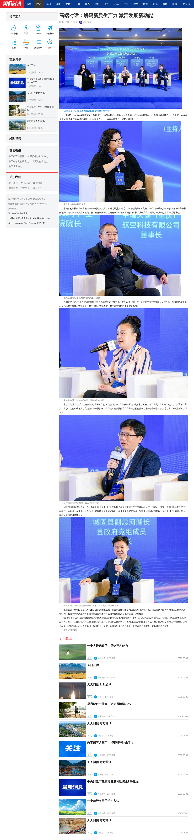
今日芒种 (31, 65)
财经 (135, 4)
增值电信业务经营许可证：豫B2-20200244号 (27, 204)
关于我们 (13, 183)
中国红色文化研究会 (19, 161)
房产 (106, 4)
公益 (77, 4)
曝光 (87, 4)
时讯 (38, 4)
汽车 (116, 4)
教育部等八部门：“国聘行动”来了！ (110, 742)
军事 (174, 4)
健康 (58, 4)
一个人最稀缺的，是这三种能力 (107, 645)
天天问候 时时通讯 (36, 93)
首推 (29, 4)
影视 (155, 4)
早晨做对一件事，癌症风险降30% (109, 704)
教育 (67, 4)
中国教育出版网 (16, 156)
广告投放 (25, 188)
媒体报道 (37, 183)
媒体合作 (13, 188)
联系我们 (37, 188)
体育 (164, 4)
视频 (48, 4)
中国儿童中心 (15, 166)
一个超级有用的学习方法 (103, 801)
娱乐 (97, 4)
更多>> (187, 4)
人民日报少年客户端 (38, 156)
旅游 (145, 4)
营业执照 (12, 208)
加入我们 (25, 183)
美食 (126, 4)
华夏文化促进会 (40, 161)
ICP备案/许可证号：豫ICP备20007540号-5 (26, 199)
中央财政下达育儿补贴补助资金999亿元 (113, 781)
